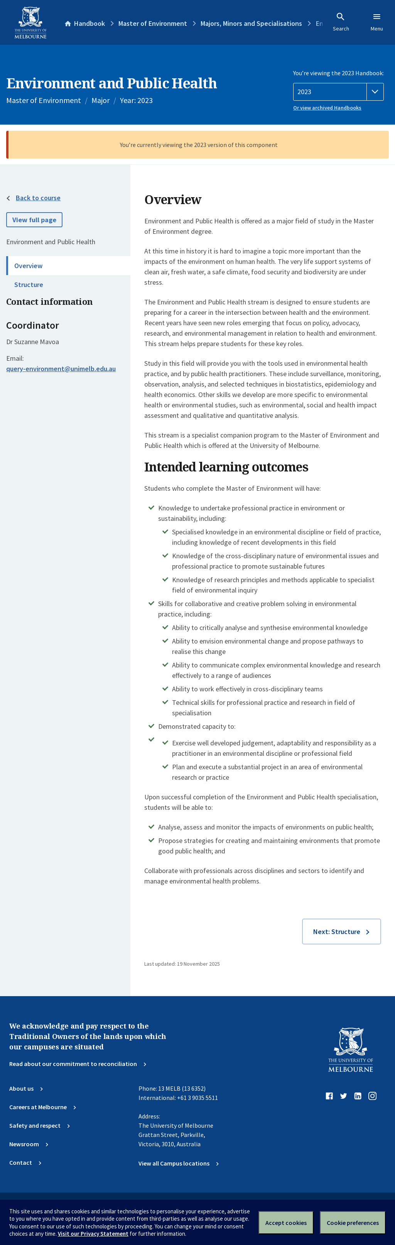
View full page (34, 219)
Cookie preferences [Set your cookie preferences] (353, 1222)
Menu (377, 22)
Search (341, 22)
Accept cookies (286, 1222)
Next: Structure (336, 931)
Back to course (38, 197)
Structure (28, 284)
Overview (28, 265)
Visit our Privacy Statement (93, 1233)
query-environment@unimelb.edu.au (61, 368)
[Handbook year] (338, 91)
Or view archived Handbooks (327, 107)
